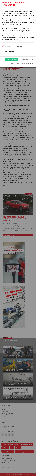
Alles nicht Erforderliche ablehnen (22, 64)
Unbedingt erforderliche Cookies (12, 46)
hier (20, 39)
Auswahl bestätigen (27, 60)
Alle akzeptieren (12, 60)
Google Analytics (8, 51)
